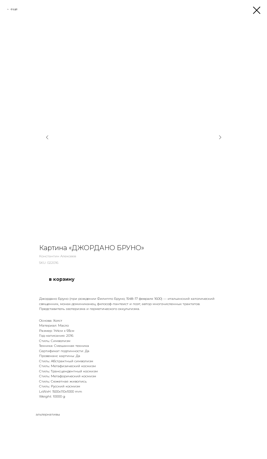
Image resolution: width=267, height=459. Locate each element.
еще (14, 9)
